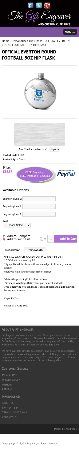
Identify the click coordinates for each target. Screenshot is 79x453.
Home (5, 41)
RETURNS (7, 389)
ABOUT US (7, 402)
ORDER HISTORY (11, 379)
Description (12, 250)
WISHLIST (7, 384)
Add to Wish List (18, 239)
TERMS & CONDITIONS (14, 412)
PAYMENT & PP (10, 407)
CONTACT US (9, 417)
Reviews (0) (35, 250)
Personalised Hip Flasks (27, 41)
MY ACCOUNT (9, 375)
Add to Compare (18, 236)
